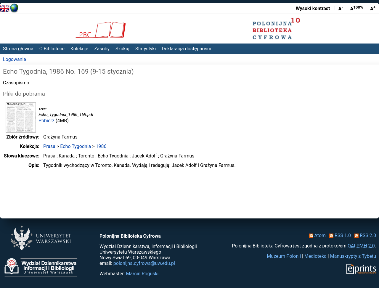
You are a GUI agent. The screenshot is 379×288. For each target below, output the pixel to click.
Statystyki (145, 49)
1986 (101, 146)
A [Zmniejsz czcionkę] (340, 8)
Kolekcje (79, 49)
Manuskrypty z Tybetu (353, 256)
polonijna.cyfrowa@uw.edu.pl (144, 263)
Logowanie (14, 59)
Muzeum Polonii (284, 256)
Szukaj (122, 49)
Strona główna (18, 49)
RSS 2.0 (364, 235)
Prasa (49, 146)
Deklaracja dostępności (186, 49)
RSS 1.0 (339, 235)
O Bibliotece (52, 49)
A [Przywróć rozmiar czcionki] (356, 8)
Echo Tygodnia (75, 146)
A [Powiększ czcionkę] (372, 8)
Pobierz (46, 120)
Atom (316, 235)
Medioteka (315, 256)
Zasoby (102, 49)
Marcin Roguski (142, 273)
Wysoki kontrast (313, 8)
